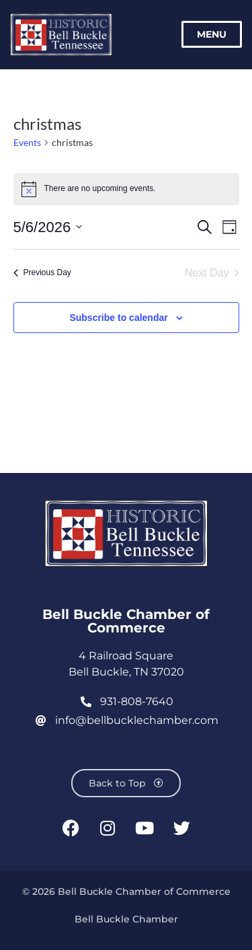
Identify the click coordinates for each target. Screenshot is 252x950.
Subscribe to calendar (118, 317)
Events (27, 142)
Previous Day (42, 272)
